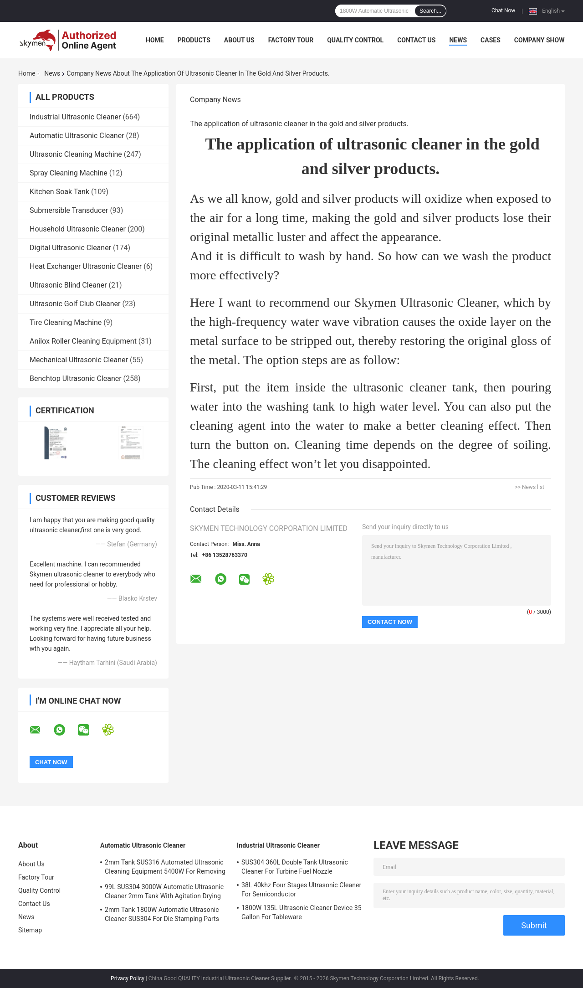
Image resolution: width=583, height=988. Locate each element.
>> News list (529, 487)
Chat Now (503, 10)
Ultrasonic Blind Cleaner (68, 285)
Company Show (539, 40)
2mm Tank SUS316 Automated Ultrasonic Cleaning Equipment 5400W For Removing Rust (165, 868)
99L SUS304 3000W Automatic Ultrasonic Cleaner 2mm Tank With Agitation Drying (164, 891)
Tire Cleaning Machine (66, 322)
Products (194, 40)
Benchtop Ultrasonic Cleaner (76, 378)
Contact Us (416, 40)
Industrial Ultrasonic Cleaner (75, 117)
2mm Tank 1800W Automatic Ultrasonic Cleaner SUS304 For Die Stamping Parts (162, 914)
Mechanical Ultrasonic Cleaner (79, 359)
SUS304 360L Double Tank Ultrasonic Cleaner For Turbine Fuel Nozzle (294, 867)
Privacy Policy (127, 978)
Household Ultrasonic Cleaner (78, 229)
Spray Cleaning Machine (68, 173)
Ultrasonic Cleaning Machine (76, 154)
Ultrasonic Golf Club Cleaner (75, 303)
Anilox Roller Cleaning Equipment (83, 341)
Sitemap (30, 930)
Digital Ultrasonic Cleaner (70, 247)
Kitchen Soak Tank (59, 191)
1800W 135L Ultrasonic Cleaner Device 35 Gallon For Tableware (301, 912)
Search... (430, 11)
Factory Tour (291, 40)
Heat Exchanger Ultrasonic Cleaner (86, 266)
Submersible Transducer (69, 210)
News (458, 40)
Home (155, 40)
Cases (491, 40)
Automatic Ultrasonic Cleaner (77, 135)
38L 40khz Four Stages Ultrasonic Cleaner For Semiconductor (301, 889)
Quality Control (355, 40)
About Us (239, 40)
